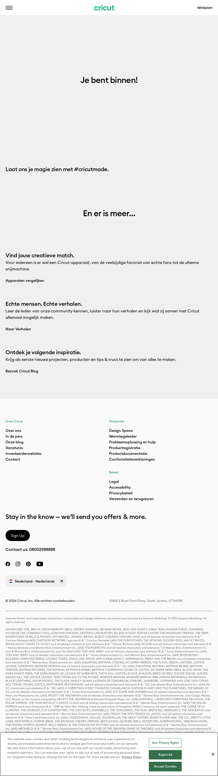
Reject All (165, 754)
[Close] (213, 754)
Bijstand (67, 10)
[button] (9, 7)
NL (42, 10)
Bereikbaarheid (104, 10)
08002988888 (42, 549)
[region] (109, 754)
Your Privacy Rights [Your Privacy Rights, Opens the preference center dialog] (165, 743)
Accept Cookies (165, 766)
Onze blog (14, 442)
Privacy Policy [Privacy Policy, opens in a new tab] (131, 757)
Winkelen (204, 8)
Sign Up (17, 535)
